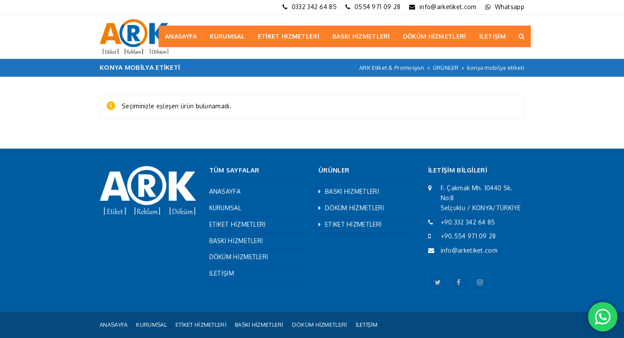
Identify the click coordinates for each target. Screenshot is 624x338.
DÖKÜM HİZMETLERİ (239, 256)
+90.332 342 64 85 (468, 222)
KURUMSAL (225, 207)
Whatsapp (509, 6)
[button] (521, 36)
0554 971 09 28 (377, 6)
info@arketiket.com (447, 6)
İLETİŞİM (221, 273)
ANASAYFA (224, 191)
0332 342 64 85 (314, 6)
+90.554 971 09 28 (468, 236)
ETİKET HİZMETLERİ (237, 224)
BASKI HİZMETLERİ (236, 240)
